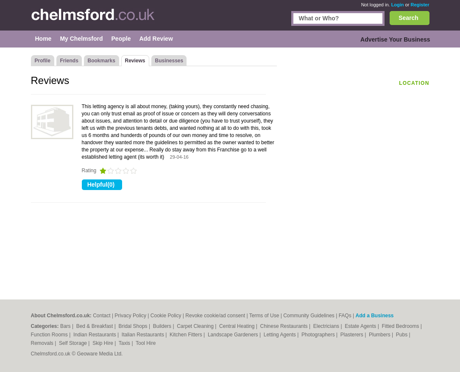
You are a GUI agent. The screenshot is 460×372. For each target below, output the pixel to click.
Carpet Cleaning (196, 326)
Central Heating (237, 326)
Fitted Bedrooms (401, 326)
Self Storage (73, 343)
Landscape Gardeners (233, 335)
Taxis (125, 343)
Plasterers (352, 335)
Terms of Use (264, 316)
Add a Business (374, 316)
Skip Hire (103, 343)
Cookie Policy (166, 316)
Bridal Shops (134, 326)
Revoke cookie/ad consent (215, 316)
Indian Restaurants (95, 335)
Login (397, 4)
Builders (163, 326)
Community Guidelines (309, 316)
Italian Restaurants (143, 335)
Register (419, 4)
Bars (66, 326)
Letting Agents (280, 335)
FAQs (345, 316)
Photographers (318, 335)
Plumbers (380, 335)
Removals (43, 343)
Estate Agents (361, 326)
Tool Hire (146, 343)
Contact (101, 316)
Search (408, 17)
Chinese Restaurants (284, 326)
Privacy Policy (130, 316)
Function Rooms (50, 335)
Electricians (327, 326)
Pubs (402, 335)
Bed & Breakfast (95, 326)
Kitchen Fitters (187, 335)
